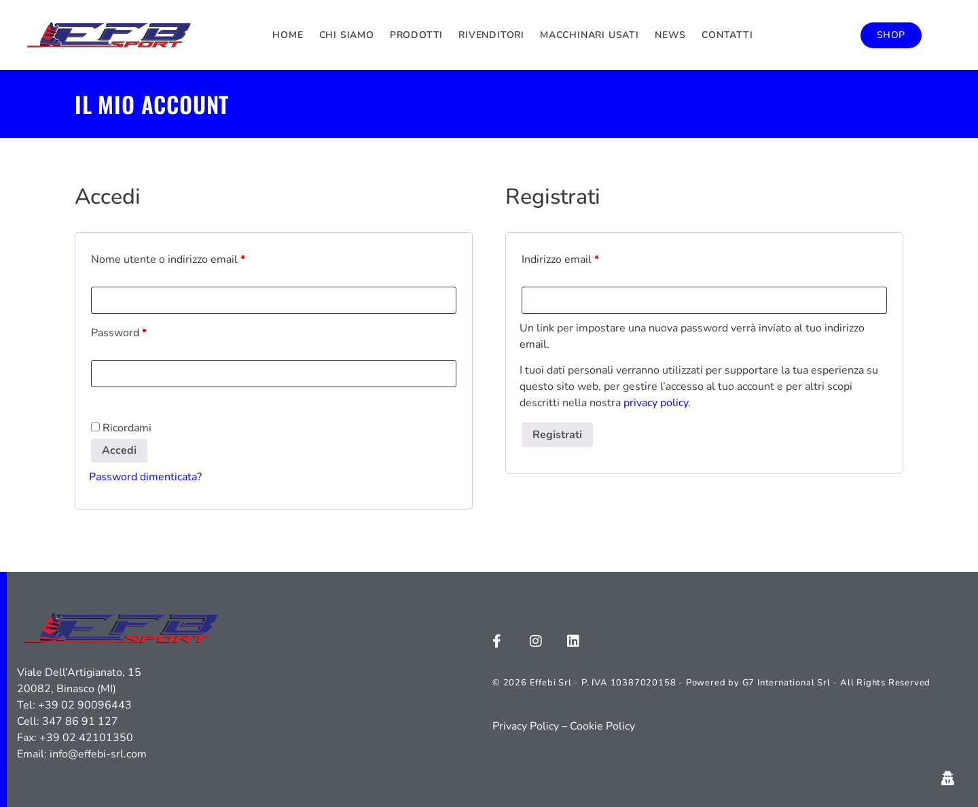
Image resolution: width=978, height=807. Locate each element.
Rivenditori (491, 35)
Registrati (557, 434)
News (670, 35)
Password (141, 331)
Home (287, 35)
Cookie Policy (602, 726)
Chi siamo (346, 35)
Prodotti (416, 35)
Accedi (119, 450)
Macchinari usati (589, 35)
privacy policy (655, 402)
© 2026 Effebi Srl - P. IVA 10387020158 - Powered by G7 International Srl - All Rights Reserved (711, 683)
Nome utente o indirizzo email (190, 258)
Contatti (727, 35)
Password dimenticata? (145, 476)
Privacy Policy (525, 726)
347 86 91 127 (80, 721)
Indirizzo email (583, 258)
